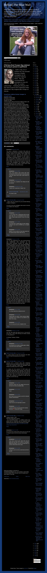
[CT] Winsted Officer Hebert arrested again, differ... (38, 171)
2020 (35, 73)
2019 (35, 75)
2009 (35, 92)
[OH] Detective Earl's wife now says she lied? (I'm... (38, 495)
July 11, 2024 (17, 382)
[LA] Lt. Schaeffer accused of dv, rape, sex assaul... (38, 234)
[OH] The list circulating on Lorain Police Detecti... (38, 435)
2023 (35, 69)
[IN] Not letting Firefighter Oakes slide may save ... (39, 408)
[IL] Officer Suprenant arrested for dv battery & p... (38, 504)
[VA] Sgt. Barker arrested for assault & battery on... (39, 138)
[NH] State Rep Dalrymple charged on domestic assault (39, 524)
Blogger (34, 568)
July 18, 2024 (17, 212)
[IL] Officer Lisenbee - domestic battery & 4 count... (39, 335)
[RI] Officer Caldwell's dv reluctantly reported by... (38, 460)
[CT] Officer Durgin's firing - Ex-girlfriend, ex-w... (39, 215)
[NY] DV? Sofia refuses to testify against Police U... (39, 314)
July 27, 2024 (17, 221)
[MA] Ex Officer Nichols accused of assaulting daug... (39, 509)
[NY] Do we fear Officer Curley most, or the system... (38, 157)
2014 (35, 83)
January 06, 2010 (15, 149)
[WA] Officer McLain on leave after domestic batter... (39, 319)
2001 (35, 552)
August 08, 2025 (18, 180)
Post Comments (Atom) (14, 478)
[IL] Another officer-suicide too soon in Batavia (39, 195)
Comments (36, 561)
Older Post (28, 476)
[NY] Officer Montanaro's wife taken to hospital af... (39, 176)
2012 (35, 87)
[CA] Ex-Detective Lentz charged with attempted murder (38, 133)
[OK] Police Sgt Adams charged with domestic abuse (38, 440)
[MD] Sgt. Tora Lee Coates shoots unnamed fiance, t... (39, 186)
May (36, 108)
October (37, 99)
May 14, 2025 (17, 448)
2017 (35, 78)
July (36, 104)
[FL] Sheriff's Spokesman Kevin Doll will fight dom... (38, 430)
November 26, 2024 (18, 343)
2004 (35, 548)
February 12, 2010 (15, 239)
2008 (35, 94)
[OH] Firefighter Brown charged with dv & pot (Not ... (38, 480)
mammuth (26, 568)
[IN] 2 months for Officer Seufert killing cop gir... (38, 420)
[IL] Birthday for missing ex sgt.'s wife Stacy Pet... (39, 276)
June (36, 106)
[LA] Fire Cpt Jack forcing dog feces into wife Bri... (39, 386)
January (37, 115)
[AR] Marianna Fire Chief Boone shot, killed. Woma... (39, 529)
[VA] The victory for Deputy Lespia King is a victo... (39, 354)
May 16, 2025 (17, 229)
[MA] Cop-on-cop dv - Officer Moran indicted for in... (38, 143)
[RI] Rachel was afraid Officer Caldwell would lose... (38, 340)
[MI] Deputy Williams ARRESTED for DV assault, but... (39, 148)
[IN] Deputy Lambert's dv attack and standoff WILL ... (38, 128)
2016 (35, 80)
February (37, 113)
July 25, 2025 (17, 406)
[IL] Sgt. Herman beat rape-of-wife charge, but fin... (39, 238)
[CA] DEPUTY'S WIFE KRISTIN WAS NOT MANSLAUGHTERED (39, 538)
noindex (36, 258)
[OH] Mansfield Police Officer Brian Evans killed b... (38, 490)
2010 (35, 90)
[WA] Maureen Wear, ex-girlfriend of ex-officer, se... (38, 225)
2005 (35, 546)
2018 (35, 76)
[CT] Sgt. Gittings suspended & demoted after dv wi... (39, 364)
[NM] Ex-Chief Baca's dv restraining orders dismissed (39, 377)
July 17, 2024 (17, 309)
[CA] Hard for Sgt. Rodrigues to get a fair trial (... (39, 299)
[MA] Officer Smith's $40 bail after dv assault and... (38, 210)
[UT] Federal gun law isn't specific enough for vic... (38, 295)
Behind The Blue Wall (17, 4)
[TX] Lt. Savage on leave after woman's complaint (39, 465)
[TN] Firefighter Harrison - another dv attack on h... (39, 470)
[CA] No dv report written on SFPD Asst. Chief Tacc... (39, 118)
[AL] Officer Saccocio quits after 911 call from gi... (38, 519)
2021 (35, 71)
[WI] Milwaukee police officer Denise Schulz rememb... (38, 281)
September (37, 101)
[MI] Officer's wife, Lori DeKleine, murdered (38, 400)
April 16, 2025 (17, 314)
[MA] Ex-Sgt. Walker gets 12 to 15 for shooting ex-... (39, 267)
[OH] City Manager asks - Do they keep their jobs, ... (39, 485)
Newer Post (6, 476)
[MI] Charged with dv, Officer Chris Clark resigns (38, 250)
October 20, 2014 (20, 361)
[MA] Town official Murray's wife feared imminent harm (38, 445)
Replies (9, 169)
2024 (35, 68)
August (36, 102)
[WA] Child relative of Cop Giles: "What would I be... (39, 500)
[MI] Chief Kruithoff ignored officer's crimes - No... (39, 368)
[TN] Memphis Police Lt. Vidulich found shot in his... (38, 191)
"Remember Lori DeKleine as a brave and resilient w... (38, 350)
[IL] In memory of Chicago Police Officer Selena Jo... (38, 359)
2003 (35, 550)
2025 (35, 66)
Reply (7, 166)
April (36, 109)
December (37, 95)
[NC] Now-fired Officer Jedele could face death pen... (39, 262)
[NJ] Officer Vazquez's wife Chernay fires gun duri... (38, 123)
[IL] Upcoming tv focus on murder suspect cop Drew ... (38, 514)
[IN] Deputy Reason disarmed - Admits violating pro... (38, 304)
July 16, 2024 (17, 389)
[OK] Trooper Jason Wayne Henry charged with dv (38, 475)
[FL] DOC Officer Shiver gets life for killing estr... (38, 152)
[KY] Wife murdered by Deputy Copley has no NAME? (38, 425)
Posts (35, 559)
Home (17, 476)
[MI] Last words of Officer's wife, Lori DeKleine (38, 229)
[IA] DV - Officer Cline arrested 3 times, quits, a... (38, 412)
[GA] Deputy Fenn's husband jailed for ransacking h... (38, 291)
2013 (35, 85)
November (37, 97)
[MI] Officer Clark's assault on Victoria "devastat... (39, 220)
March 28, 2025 (18, 439)
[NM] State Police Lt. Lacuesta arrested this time (39, 372)
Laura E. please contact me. (38, 383)
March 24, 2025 (15, 430)
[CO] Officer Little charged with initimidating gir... (39, 242)
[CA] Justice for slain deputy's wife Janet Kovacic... (38, 205)
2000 (35, 553)
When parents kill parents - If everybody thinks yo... (39, 181)
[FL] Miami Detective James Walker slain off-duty (39, 450)
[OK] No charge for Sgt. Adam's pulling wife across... (39, 416)
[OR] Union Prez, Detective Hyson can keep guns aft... (39, 162)
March (36, 111)
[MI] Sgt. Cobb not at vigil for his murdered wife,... (39, 404)
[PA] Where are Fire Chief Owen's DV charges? (38, 391)
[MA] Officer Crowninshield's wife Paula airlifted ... (38, 255)
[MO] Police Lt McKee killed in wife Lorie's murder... (38, 396)
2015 (35, 82)
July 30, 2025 (17, 171)
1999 (35, 555)
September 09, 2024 (19, 401)
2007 (35, 543)
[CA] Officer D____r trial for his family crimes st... (39, 166)
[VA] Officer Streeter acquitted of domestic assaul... (38, 329)
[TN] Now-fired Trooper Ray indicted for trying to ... (39, 324)
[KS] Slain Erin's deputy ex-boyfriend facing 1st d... (38, 200)
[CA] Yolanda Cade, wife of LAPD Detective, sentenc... (39, 455)
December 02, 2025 (18, 186)
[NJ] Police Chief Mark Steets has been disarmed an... (38, 309)
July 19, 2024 (17, 394)
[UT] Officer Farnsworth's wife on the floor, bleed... (39, 286)
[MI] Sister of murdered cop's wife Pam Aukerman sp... (38, 246)
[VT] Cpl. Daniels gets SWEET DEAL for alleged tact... (39, 272)
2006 (35, 545)
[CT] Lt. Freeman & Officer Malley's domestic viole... (39, 533)
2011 (35, 89)
